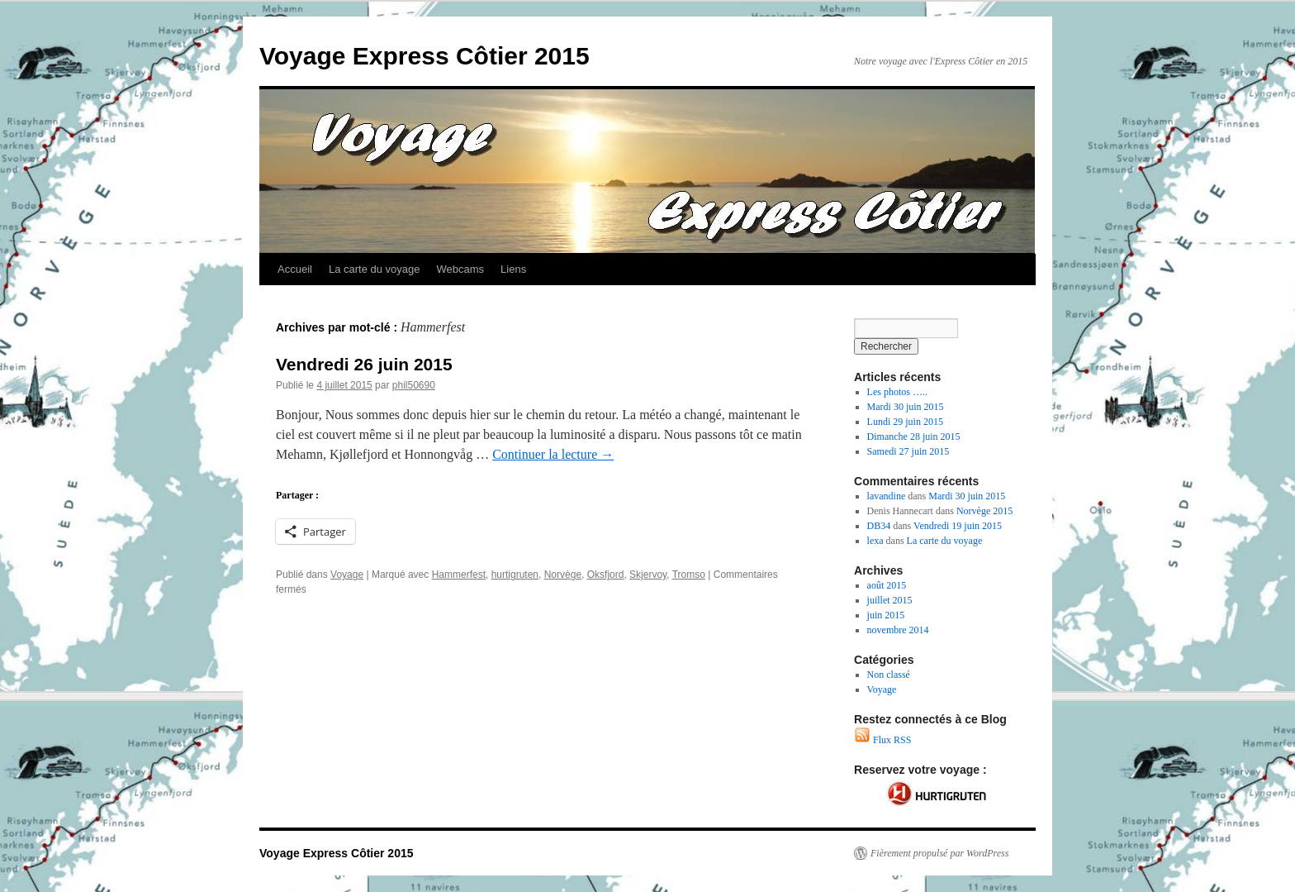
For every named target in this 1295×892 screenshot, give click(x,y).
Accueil (295, 269)
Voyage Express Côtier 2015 (424, 55)
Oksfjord (605, 574)
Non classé (888, 674)
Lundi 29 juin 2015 (905, 421)
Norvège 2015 (984, 511)
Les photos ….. (897, 392)
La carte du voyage (374, 269)
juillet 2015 (890, 600)
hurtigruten (514, 574)
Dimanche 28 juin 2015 (914, 436)
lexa (875, 540)
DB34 (879, 526)
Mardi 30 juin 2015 (905, 407)
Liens (513, 269)
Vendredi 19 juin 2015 (957, 526)
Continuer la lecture (553, 454)
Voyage (346, 574)
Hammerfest (459, 574)
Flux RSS (882, 740)
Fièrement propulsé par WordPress (939, 853)
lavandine (886, 496)
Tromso (688, 574)
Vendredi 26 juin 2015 (364, 364)
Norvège (562, 574)
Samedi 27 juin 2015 (908, 451)
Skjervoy (647, 574)
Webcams (461, 269)
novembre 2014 (898, 630)
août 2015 (887, 585)
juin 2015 (886, 615)
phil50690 (413, 385)
